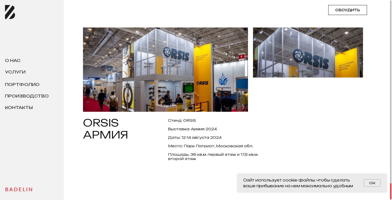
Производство (27, 96)
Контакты (19, 107)
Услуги (15, 72)
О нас (12, 60)
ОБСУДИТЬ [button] (347, 10)
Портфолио (22, 84)
